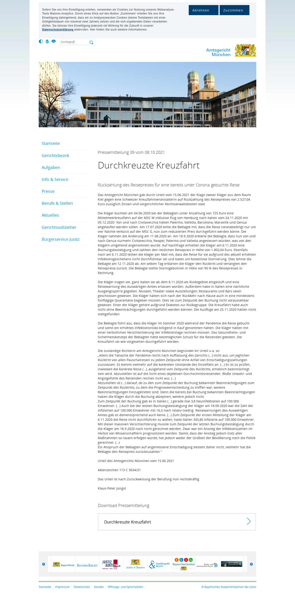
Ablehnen (201, 10)
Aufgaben (51, 167)
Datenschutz (82, 587)
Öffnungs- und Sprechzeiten (125, 587)
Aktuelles (50, 215)
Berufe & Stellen (57, 203)
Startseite (51, 143)
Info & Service (55, 179)
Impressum (62, 587)
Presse (48, 191)
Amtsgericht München (216, 51)
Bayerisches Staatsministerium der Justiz (230, 587)
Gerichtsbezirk (55, 155)
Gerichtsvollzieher (59, 227)
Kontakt (99, 587)
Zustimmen (233, 10)
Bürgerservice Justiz (60, 239)
